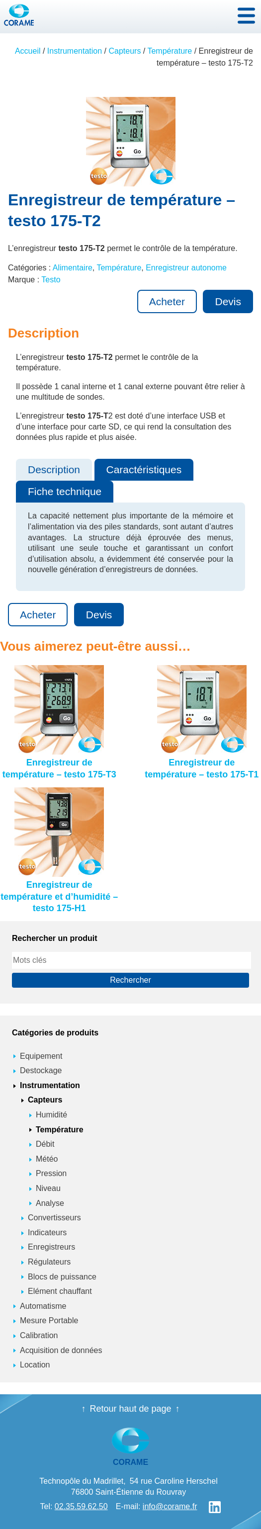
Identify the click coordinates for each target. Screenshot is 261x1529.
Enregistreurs (51, 1247)
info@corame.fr (170, 1506)
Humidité (51, 1114)
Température (169, 51)
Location (35, 1364)
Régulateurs (49, 1262)
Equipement (41, 1056)
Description (54, 469)
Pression (51, 1173)
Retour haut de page (130, 1409)
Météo (47, 1159)
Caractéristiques (144, 469)
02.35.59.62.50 (81, 1506)
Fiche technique (64, 491)
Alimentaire (72, 267)
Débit (45, 1144)
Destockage (41, 1070)
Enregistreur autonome (186, 267)
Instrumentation (74, 51)
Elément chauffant (60, 1291)
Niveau (48, 1188)
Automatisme (43, 1306)
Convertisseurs (54, 1217)
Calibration (39, 1335)
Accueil (28, 51)
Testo (50, 279)
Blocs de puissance (62, 1277)
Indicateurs (47, 1232)
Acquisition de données (61, 1350)
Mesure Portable (49, 1320)
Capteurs (124, 51)
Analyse (50, 1203)
